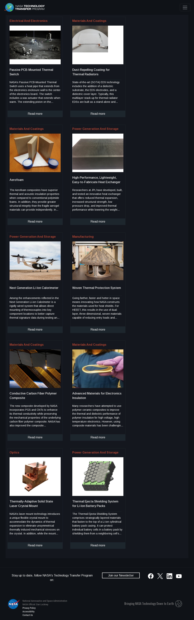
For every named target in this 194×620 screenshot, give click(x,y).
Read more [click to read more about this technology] (35, 113)
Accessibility (28, 611)
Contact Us (27, 615)
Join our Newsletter (121, 575)
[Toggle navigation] (185, 7)
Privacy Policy (29, 608)
